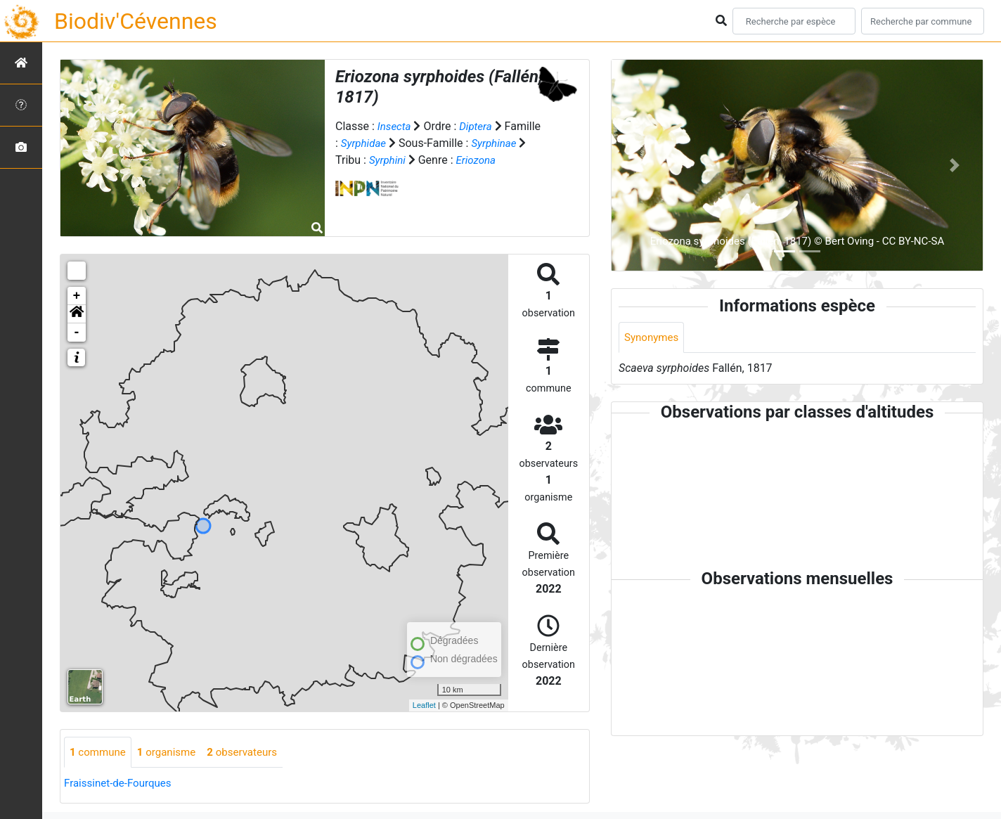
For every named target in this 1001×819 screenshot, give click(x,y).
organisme (172, 752)
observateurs (251, 752)
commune (99, 752)
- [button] (77, 332)
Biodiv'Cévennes (135, 21)
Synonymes (653, 337)
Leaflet (424, 705)
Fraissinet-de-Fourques (121, 784)
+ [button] (77, 296)
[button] (76, 314)
